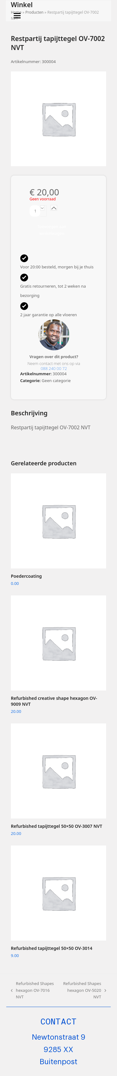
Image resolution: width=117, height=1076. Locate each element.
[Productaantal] (35, 211)
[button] (17, 15)
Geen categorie (56, 380)
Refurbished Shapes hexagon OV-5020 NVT (84, 990)
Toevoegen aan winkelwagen (51, 230)
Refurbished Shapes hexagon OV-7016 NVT (32, 990)
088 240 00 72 (54, 368)
